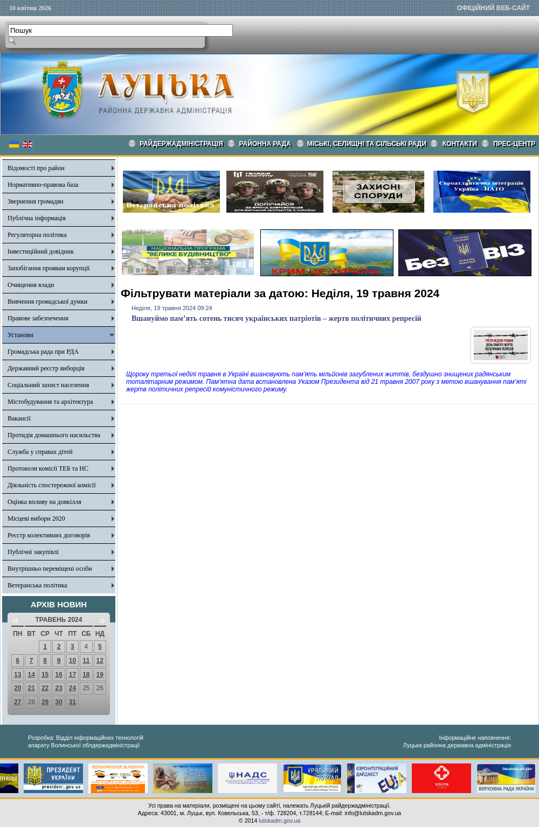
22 (45, 688)
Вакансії (19, 418)
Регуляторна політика (37, 235)
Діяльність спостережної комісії (52, 485)
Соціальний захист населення (48, 385)
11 (85, 660)
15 (45, 674)
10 (72, 660)
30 (58, 702)
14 (30, 674)
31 (72, 702)
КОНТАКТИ (460, 144)
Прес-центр (514, 144)
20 (17, 688)
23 (58, 688)
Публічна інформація (37, 218)
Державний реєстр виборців (46, 368)
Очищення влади (31, 285)
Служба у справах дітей (40, 451)
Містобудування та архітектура (50, 401)
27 (17, 702)
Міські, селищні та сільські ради (366, 144)
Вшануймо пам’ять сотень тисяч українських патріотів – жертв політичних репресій (276, 318)
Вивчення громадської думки (47, 301)
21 (30, 688)
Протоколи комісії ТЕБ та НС (48, 468)
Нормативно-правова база (43, 184)
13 (17, 674)
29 (45, 702)
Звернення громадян (36, 201)
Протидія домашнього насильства (54, 435)
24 (72, 688)
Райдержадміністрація (181, 144)
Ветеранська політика (37, 585)
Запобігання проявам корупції (48, 268)
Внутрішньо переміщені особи (50, 568)
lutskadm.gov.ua (279, 820)
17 (72, 674)
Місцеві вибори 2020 (36, 518)
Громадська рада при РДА (43, 351)
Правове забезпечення (38, 318)
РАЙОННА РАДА (265, 144)
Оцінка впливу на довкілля (44, 502)
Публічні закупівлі (33, 552)
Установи (20, 335)
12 (99, 660)
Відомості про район (36, 168)
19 (99, 674)
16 (58, 674)
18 (85, 674)
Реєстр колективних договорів (49, 535)
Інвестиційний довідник (41, 251)
